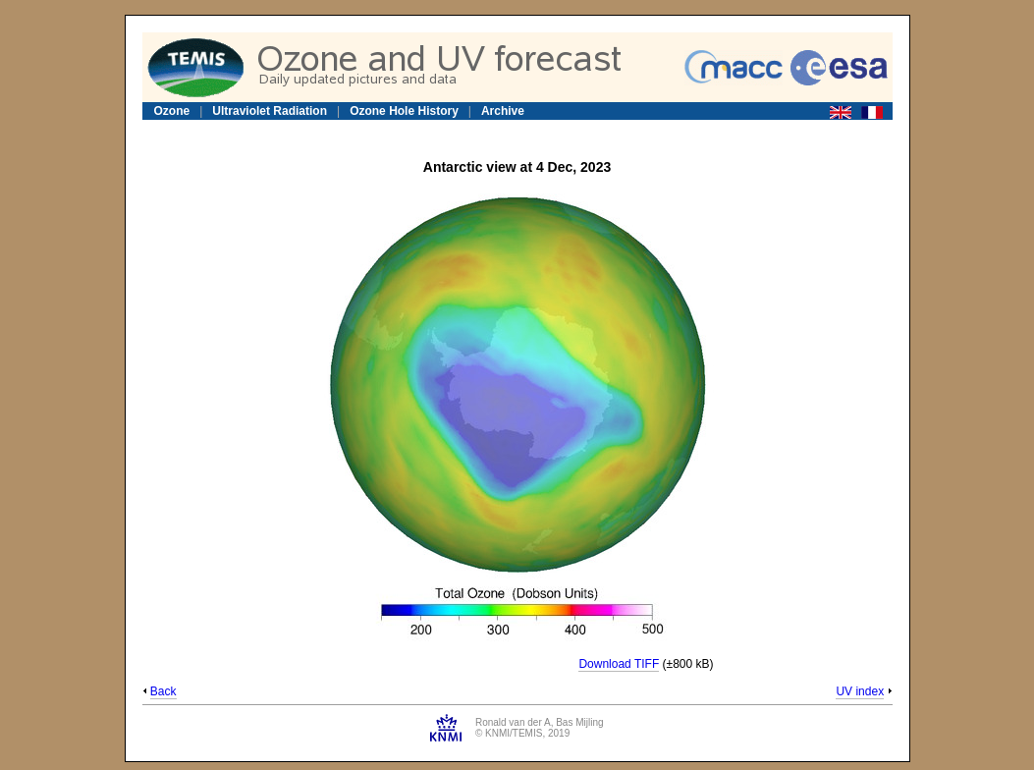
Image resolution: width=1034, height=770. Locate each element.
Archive (502, 111)
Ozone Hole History (404, 111)
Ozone (172, 111)
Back (163, 691)
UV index (860, 691)
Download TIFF (618, 664)
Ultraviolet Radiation (269, 111)
